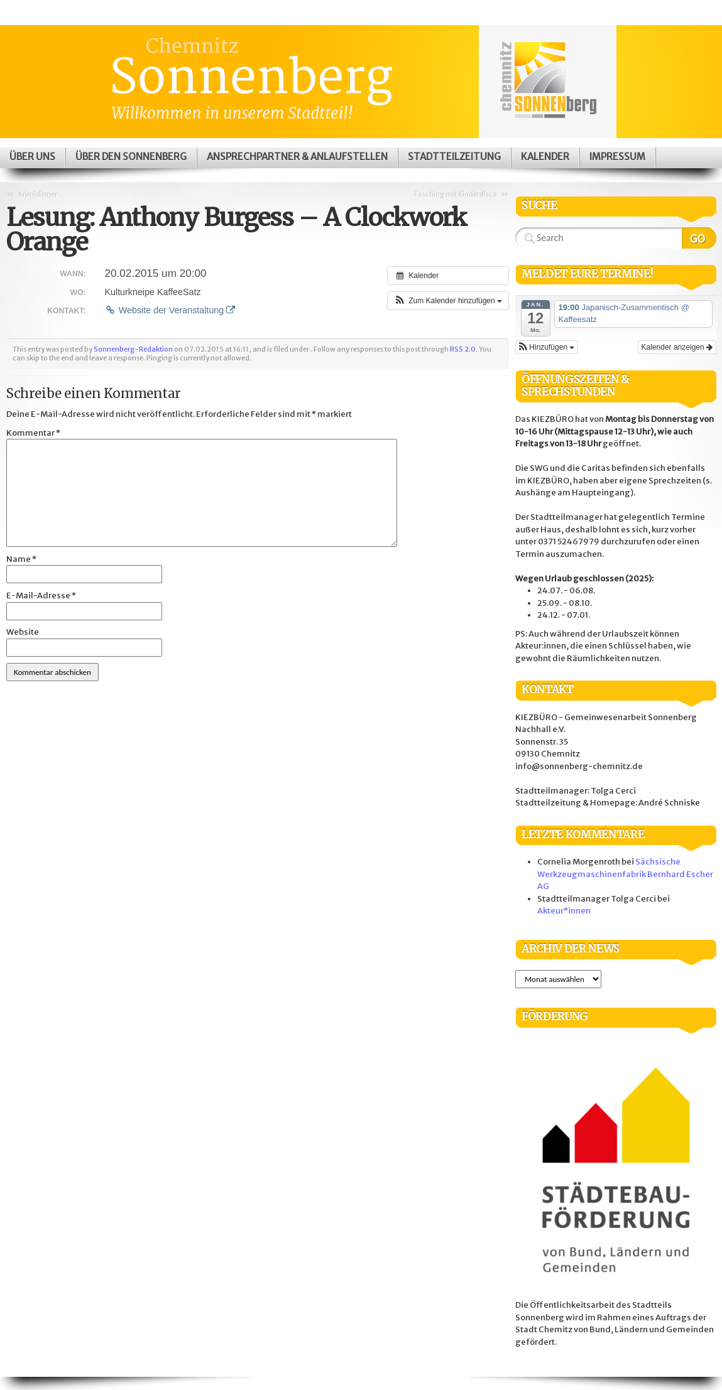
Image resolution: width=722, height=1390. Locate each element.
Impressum (617, 157)
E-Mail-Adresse (41, 595)
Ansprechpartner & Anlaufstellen (297, 157)
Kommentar (33, 433)
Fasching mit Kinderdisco (455, 194)
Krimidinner (37, 194)
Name (21, 559)
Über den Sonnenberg (131, 157)
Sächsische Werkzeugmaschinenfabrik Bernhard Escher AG (625, 874)
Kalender (545, 157)
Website (22, 632)
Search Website (699, 238)
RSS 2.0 (463, 349)
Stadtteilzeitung (454, 157)
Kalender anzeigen (677, 347)
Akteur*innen (564, 910)
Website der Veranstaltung (169, 310)
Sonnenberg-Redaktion (133, 349)
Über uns (32, 157)
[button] (448, 301)
